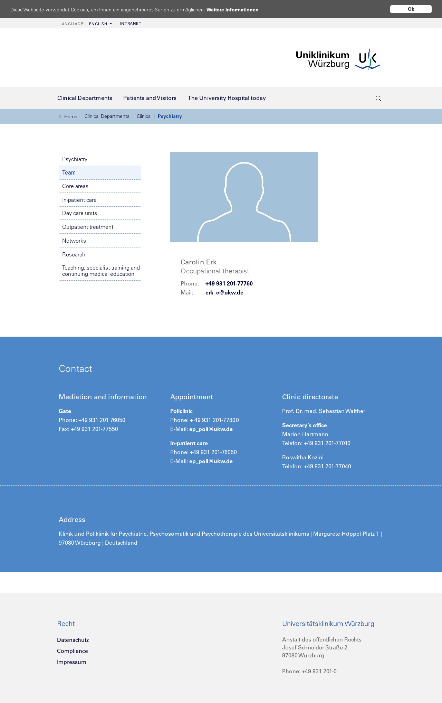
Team (69, 173)
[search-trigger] (378, 98)
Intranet (130, 23)
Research (73, 254)
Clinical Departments (107, 116)
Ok (411, 9)
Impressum (71, 661)
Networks (74, 240)
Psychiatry (170, 116)
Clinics (144, 116)
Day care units (79, 212)
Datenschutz (73, 639)
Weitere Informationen (239, 9)
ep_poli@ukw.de (211, 428)
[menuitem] (85, 23)
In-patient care (79, 199)
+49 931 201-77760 (229, 283)
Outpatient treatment (87, 226)
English (83, 23)
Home (68, 116)
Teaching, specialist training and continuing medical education (101, 270)
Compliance (72, 650)
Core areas (75, 185)
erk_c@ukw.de (224, 292)
